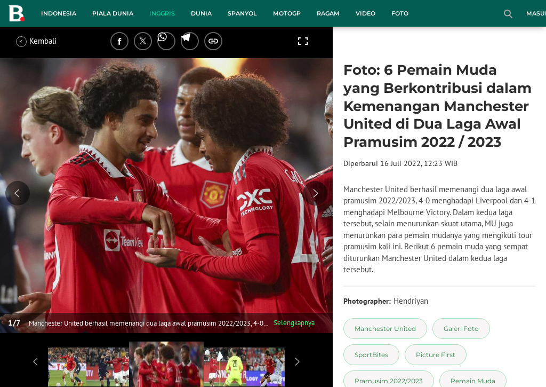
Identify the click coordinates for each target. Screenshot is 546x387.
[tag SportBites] (371, 354)
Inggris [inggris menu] (162, 13)
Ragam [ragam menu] (328, 13)
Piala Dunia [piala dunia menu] (112, 13)
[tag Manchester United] (385, 328)
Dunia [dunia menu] (201, 13)
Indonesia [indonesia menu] (58, 13)
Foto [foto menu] (399, 13)
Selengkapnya (294, 322)
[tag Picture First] (436, 354)
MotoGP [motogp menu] (287, 13)
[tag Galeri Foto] (461, 328)
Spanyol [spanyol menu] (242, 13)
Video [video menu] (365, 13)
